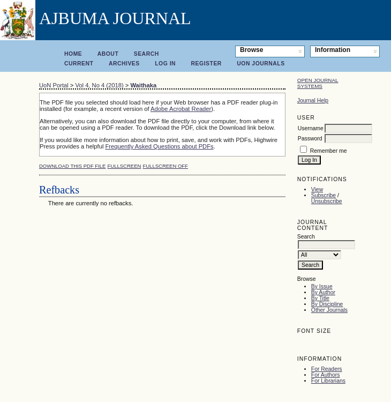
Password (310, 139)
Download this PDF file (72, 166)
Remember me (328, 151)
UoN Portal (54, 85)
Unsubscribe (326, 201)
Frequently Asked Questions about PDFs (160, 146)
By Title (320, 298)
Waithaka (143, 85)
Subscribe (323, 195)
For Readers (326, 369)
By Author (323, 292)
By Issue (322, 286)
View (317, 189)
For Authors (325, 375)
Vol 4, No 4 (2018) (99, 85)
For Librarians (328, 381)
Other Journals (329, 310)
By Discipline (327, 304)
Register (206, 63)
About (108, 54)
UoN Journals (260, 63)
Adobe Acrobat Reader (181, 109)
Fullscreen (124, 166)
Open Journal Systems (318, 83)
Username (311, 128)
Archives (124, 63)
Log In (165, 63)
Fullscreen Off (164, 166)
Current (78, 63)
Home (73, 54)
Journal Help (312, 100)
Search (146, 54)
